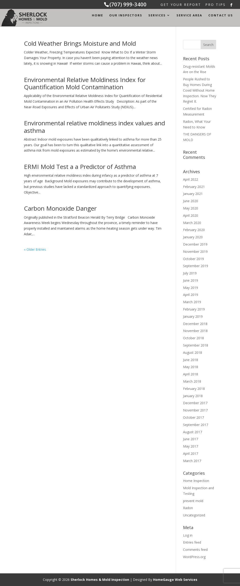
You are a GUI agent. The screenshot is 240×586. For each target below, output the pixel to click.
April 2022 (190, 179)
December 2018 (195, 323)
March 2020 (192, 222)
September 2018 (195, 345)
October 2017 (193, 417)
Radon (188, 508)
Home (97, 15)
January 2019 (193, 316)
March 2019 (192, 302)
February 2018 (194, 388)
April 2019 (190, 294)
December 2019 (195, 244)
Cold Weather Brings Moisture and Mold (80, 43)
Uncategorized (194, 515)
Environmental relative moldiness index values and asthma (94, 126)
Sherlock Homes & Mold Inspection (100, 579)
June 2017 (190, 439)
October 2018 (193, 338)
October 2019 (193, 259)
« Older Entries (35, 249)
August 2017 (192, 432)
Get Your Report (181, 5)
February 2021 (194, 186)
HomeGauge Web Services (175, 579)
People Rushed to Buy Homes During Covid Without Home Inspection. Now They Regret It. (199, 90)
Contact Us (220, 15)
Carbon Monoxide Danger (60, 208)
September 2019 (195, 266)
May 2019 (190, 287)
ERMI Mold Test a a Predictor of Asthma (80, 166)
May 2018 (190, 367)
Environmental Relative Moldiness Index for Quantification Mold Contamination (85, 83)
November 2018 (195, 330)
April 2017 (190, 453)
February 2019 (194, 309)
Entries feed (192, 542)
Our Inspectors (125, 15)
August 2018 (192, 352)
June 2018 (190, 360)
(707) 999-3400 (127, 4)
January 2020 (193, 237)
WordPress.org (194, 557)
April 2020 (190, 215)
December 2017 (195, 403)
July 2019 (190, 273)
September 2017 (195, 424)
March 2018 (192, 381)
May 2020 (190, 208)
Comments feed (195, 549)
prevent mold (193, 501)
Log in (187, 535)
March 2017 (192, 461)
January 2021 (193, 193)
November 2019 (195, 251)
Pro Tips (215, 5)
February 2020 (194, 230)
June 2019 (190, 280)
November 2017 (195, 410)
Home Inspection (196, 480)
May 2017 (190, 446)
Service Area (189, 15)
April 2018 (190, 374)
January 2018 (193, 396)
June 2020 (190, 201)
